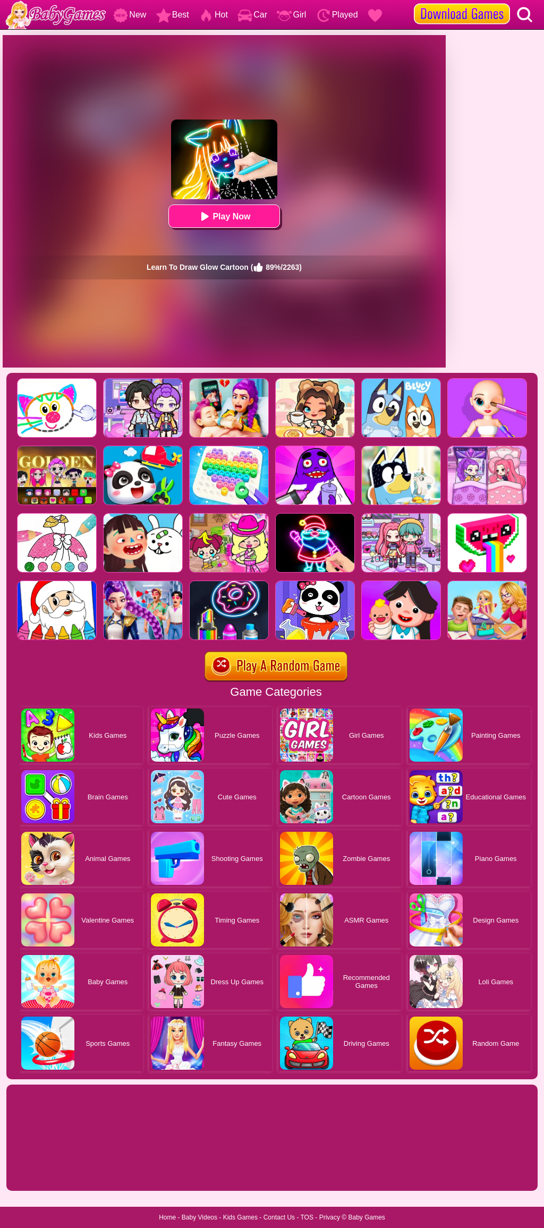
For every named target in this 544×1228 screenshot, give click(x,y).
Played (337, 14)
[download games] (462, 3)
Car (252, 14)
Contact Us (279, 1217)
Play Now (224, 216)
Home (167, 1217)
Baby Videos (199, 1217)
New (129, 14)
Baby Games (366, 1217)
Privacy (329, 1217)
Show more (42, 1170)
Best (172, 14)
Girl (291, 14)
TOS (307, 1217)
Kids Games (240, 1217)
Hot (213, 14)
